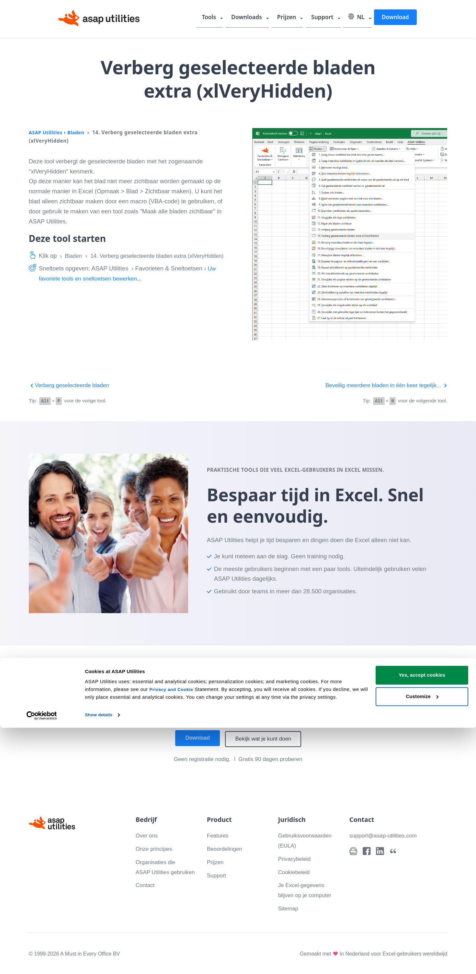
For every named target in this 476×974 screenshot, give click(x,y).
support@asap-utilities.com (385, 834)
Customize (422, 942)
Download (395, 17)
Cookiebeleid (295, 871)
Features (219, 834)
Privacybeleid (296, 858)
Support (324, 18)
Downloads (251, 18)
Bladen (79, 132)
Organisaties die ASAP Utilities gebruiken (157, 871)
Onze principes (156, 848)
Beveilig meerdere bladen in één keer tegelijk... (382, 385)
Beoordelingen (226, 848)
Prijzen (289, 18)
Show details (100, 961)
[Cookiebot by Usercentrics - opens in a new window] (42, 961)
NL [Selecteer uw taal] (357, 18)
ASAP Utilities (47, 132)
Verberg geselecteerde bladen (72, 385)
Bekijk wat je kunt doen (265, 738)
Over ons (148, 834)
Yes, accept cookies (422, 921)
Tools (214, 18)
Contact (146, 894)
